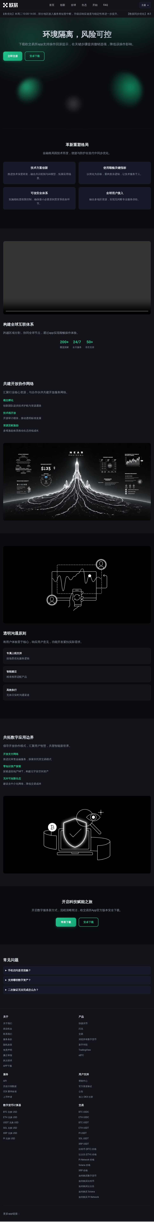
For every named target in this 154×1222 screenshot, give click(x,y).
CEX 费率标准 (10, 1092)
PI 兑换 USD (9, 1139)
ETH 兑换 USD (10, 1117)
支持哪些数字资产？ (19, 980)
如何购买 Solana (87, 1192)
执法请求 (7, 1061)
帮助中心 (83, 1081)
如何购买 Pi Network (89, 1197)
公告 (81, 1092)
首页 (51, 4)
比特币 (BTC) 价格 (87, 1149)
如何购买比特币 (86, 1181)
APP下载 (7, 1066)
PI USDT (83, 1133)
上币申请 (7, 1097)
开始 (95, 4)
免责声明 (7, 1050)
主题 (143, 5)
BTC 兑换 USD (10, 1112)
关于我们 (7, 1024)
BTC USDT (84, 1123)
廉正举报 (7, 1055)
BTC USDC (84, 1112)
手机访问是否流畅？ (19, 970)
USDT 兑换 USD (10, 1123)
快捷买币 (83, 1024)
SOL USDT (84, 1139)
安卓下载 (35, 56)
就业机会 (7, 1029)
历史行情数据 (10, 1086)
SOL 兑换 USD (10, 1128)
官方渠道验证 (85, 1086)
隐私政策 (7, 1045)
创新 (62, 4)
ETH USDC (84, 1117)
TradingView (85, 1050)
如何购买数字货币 (87, 1176)
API (5, 1081)
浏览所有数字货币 (87, 1040)
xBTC (81, 1055)
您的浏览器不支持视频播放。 (77, 278)
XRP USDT (84, 1144)
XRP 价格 (83, 1171)
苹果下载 (66, 922)
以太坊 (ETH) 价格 (88, 1155)
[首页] (10, 5)
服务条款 (7, 1040)
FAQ (105, 4)
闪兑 (81, 1029)
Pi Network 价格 (87, 1160)
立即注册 (13, 56)
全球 (73, 4)
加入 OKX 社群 (86, 1097)
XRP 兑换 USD (10, 1133)
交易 (81, 1034)
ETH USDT (84, 1128)
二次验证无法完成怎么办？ (23, 990)
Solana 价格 (84, 1165)
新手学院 (83, 1045)
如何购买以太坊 (86, 1187)
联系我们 (7, 1034)
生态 (84, 4)
